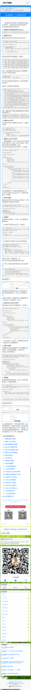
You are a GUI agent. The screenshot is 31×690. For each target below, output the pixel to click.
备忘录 (3, 620)
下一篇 (27, 524)
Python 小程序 (4, 611)
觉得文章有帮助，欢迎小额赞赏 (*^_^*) (15, 506)
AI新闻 (3, 594)
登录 (21, 529)
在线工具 (3, 617)
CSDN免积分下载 (5, 604)
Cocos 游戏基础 (5, 601)
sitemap (19, 683)
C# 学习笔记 (4, 598)
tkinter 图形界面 (5, 614)
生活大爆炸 (4, 630)
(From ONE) (10, 539)
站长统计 (22, 683)
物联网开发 (4, 627)
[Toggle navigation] (27, 2)
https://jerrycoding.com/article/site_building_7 (21, 500)
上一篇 (4, 524)
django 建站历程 (9, 8)
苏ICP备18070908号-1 (15, 684)
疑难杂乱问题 (4, 633)
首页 (3, 8)
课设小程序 (4, 640)
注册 (26, 529)
